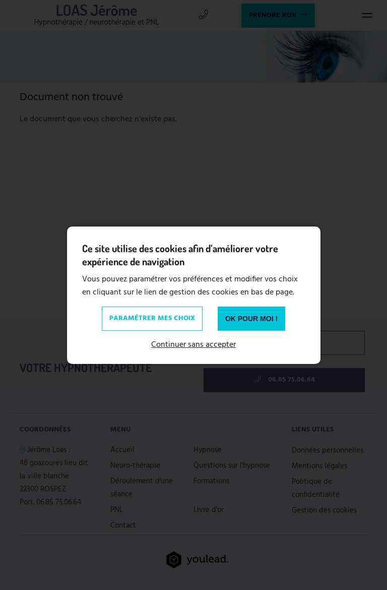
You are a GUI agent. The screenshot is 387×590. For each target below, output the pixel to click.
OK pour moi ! (251, 319)
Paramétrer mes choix (152, 318)
